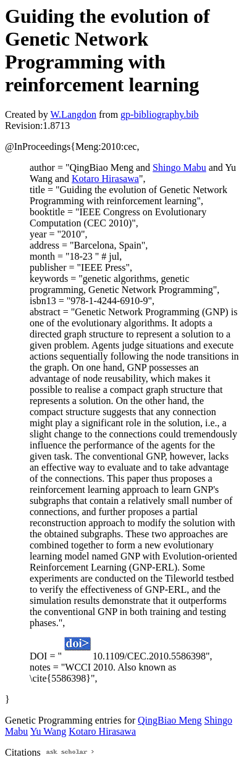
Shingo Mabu (179, 167)
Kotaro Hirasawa (105, 178)
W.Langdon (73, 114)
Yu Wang (48, 731)
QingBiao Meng (170, 720)
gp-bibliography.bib (159, 114)
